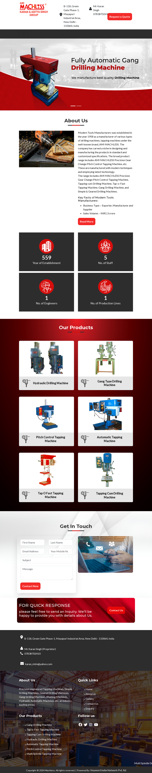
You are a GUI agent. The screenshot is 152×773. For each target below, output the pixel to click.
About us (91, 693)
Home (89, 689)
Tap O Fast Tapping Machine (50, 495)
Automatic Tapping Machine (109, 439)
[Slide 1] (73, 106)
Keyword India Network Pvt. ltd (108, 770)
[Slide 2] (78, 106)
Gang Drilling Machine (39, 724)
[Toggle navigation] (23, 34)
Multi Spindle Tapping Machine (44, 753)
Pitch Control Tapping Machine (50, 439)
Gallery (90, 698)
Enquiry (90, 708)
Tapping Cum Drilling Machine (44, 734)
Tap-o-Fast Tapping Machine (43, 729)
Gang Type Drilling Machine (109, 383)
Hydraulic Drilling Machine (50, 383)
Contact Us (92, 703)
